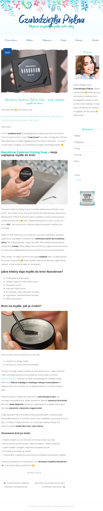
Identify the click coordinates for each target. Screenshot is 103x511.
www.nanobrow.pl (8, 378)
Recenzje (78, 40)
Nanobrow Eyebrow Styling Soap (24, 152)
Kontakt (95, 40)
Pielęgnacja (46, 40)
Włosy (76, 161)
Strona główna (11, 40)
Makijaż (29, 40)
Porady (63, 40)
